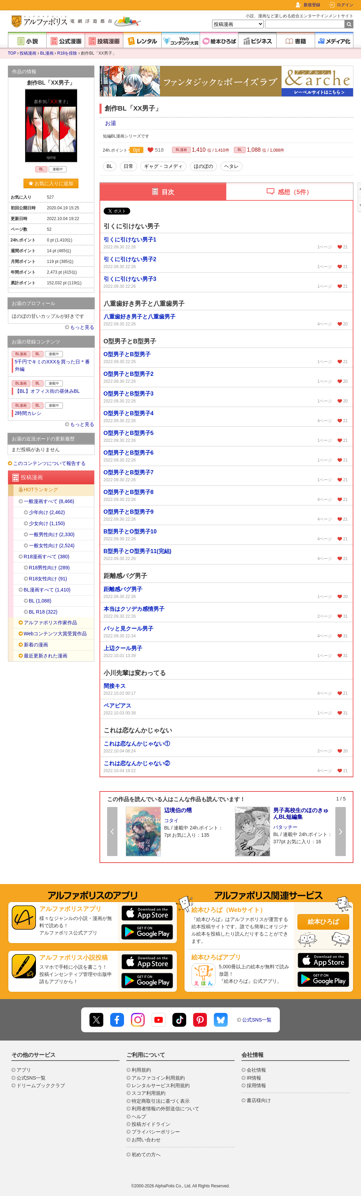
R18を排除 (67, 53)
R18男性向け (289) (49, 567)
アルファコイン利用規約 (158, 1078)
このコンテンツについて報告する (49, 463)
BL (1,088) (40, 601)
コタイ (171, 820)
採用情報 (256, 1085)
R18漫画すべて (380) (46, 556)
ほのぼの (203, 166)
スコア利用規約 (148, 1093)
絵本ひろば (323, 921)
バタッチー (285, 827)
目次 (168, 192)
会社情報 (256, 1070)
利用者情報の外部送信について (165, 1108)
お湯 (110, 123)
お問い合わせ (146, 1139)
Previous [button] (112, 831)
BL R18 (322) (43, 612)
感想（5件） (295, 192)
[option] (175, 831)
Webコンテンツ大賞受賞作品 (55, 633)
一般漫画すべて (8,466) (49, 501)
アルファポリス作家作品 (50, 622)
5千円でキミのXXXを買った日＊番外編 (52, 365)
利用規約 (141, 1070)
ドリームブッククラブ (41, 1085)
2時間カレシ (28, 413)
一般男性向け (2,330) (52, 534)
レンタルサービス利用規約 (161, 1085)
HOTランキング (41, 490)
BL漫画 (47, 53)
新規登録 (312, 4)
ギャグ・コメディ (163, 166)
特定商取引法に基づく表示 (161, 1101)
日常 (128, 166)
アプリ (24, 1070)
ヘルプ (139, 1116)
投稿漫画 (28, 53)
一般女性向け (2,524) (52, 545)
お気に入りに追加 (51, 183)
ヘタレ (231, 166)
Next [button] (340, 831)
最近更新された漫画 (45, 655)
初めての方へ (146, 1154)
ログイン (345, 4)
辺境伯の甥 (178, 810)
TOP (12, 53)
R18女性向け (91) (48, 578)
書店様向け (259, 1100)
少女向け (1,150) (47, 523)
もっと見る (82, 327)
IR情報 (254, 1078)
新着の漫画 (36, 644)
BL (240, 150)
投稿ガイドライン (151, 1124)
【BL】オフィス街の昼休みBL (47, 391)
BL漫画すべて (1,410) (47, 589)
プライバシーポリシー (156, 1132)
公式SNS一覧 (257, 1020)
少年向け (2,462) (47, 512)
